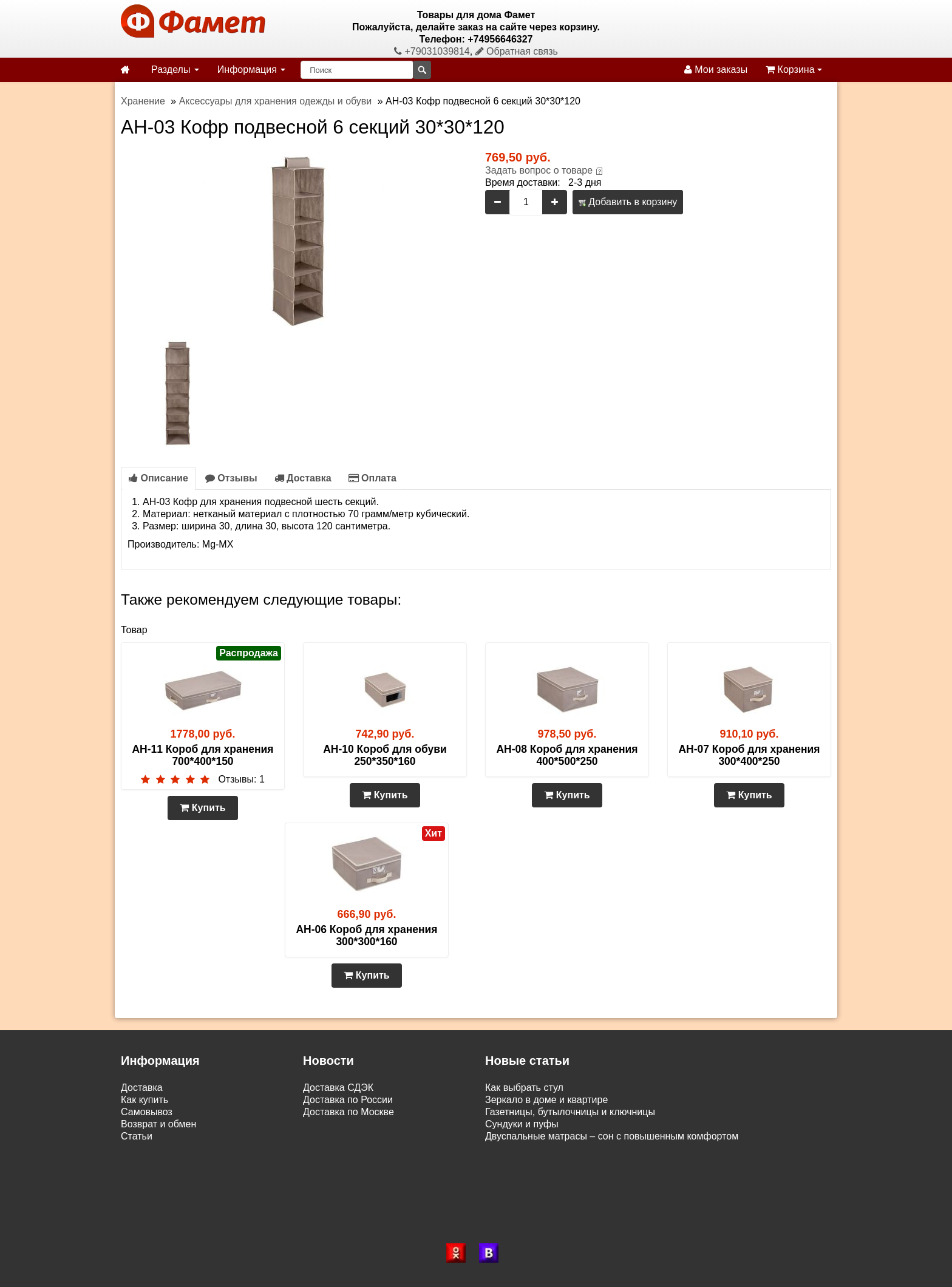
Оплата (372, 478)
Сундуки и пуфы (522, 1124)
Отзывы (231, 478)
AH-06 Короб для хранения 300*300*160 (366, 935)
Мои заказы (715, 69)
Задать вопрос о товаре (539, 170)
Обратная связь (516, 51)
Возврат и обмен (158, 1124)
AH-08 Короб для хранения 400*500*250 (567, 755)
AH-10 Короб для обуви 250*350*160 (385, 755)
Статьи (136, 1136)
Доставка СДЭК (338, 1087)
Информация (251, 69)
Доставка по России (348, 1100)
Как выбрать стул (524, 1087)
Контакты (142, 1148)
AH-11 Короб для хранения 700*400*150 (202, 755)
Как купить (144, 1100)
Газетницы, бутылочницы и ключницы (570, 1112)
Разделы (175, 69)
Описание (158, 478)
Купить (202, 808)
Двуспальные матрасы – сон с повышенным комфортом (611, 1136)
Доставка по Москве (348, 1112)
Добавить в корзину (628, 202)
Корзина (794, 69)
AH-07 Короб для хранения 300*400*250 (749, 755)
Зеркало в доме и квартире (546, 1100)
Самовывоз (146, 1112)
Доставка (303, 478)
